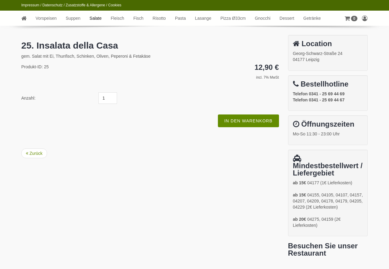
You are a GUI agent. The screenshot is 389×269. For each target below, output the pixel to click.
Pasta (180, 18)
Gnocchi (262, 18)
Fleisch (117, 18)
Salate (96, 18)
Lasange (203, 18)
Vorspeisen (46, 18)
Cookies (114, 5)
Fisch (138, 18)
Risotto (159, 18)
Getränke (312, 18)
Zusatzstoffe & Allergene (85, 5)
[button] (351, 18)
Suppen (73, 18)
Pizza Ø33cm (233, 18)
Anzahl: (28, 98)
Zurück (34, 153)
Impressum (30, 5)
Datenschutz (52, 5)
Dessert (287, 18)
